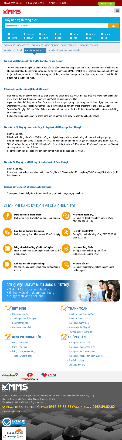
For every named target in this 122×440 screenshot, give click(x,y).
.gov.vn (14, 37)
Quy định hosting (76, 360)
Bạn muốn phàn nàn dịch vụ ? (15, 411)
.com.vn (30, 34)
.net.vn (76, 34)
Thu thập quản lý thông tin (80, 331)
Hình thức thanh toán (78, 318)
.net (59, 34)
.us (89, 37)
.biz (105, 37)
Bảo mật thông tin (20, 322)
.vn (12, 34)
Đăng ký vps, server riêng (23, 351)
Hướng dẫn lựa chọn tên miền (81, 347)
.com (44, 34)
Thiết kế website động (22, 355)
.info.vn (91, 34)
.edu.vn (29, 37)
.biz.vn (45, 37)
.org (59, 37)
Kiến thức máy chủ (76, 364)
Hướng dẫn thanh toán (78, 322)
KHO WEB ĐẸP (106, 4)
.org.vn (107, 34)
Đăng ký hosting (19, 347)
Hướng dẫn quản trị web (79, 342)
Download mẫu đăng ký (79, 327)
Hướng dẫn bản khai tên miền (81, 351)
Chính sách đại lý (20, 314)
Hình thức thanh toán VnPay (81, 314)
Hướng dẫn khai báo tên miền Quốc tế (85, 355)
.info (75, 37)
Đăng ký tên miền (20, 342)
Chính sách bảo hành (21, 327)
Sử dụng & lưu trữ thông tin (24, 318)
